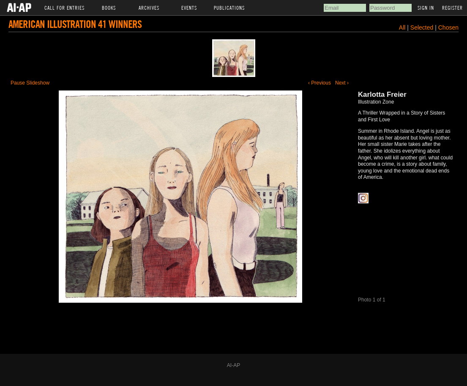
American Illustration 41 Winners (75, 23)
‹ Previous (319, 83)
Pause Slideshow (30, 83)
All (402, 27)
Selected (422, 27)
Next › (342, 83)
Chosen (448, 27)
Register (452, 7)
